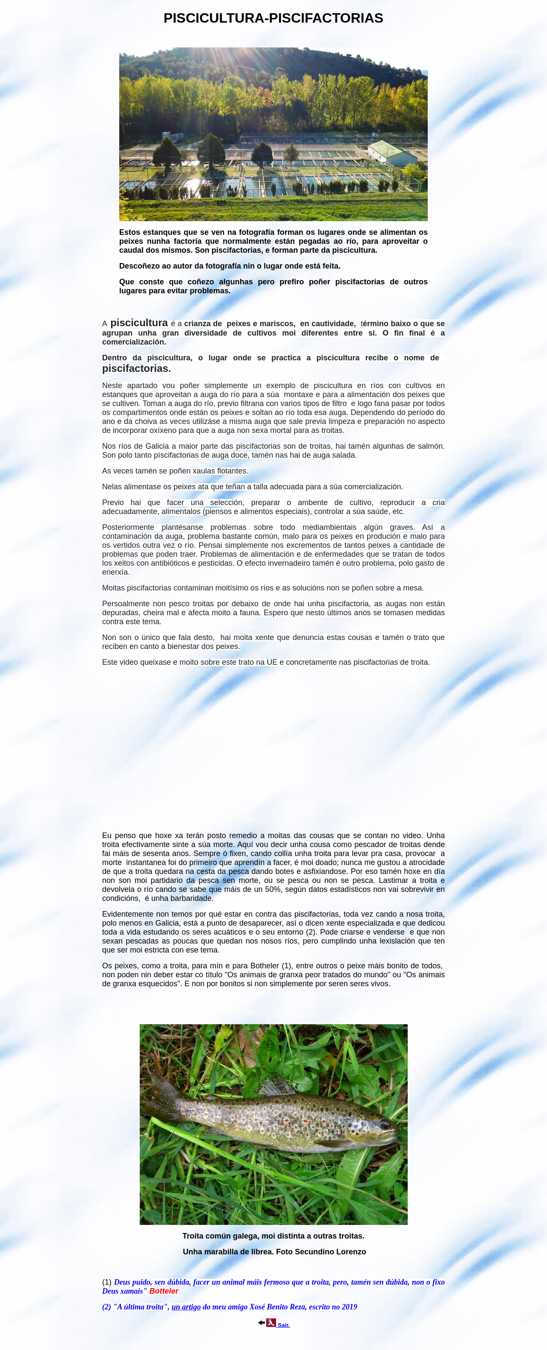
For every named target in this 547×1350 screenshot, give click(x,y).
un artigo (186, 1307)
